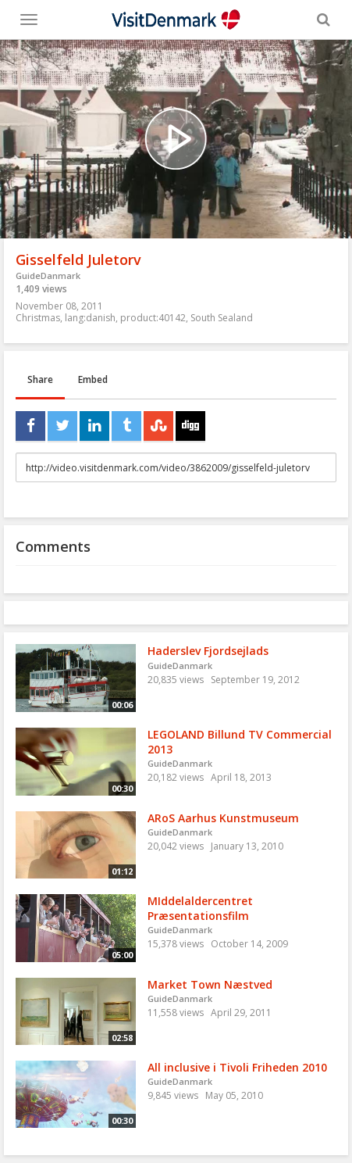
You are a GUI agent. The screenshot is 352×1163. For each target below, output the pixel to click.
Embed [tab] (93, 379)
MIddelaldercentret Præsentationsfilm (200, 908)
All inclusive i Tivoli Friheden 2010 (237, 1067)
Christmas (38, 317)
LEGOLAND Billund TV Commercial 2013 (240, 742)
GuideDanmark (48, 275)
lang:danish (90, 317)
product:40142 (153, 317)
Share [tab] (40, 379)
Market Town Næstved (210, 984)
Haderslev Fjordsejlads (208, 650)
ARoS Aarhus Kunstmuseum (223, 818)
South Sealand (221, 317)
